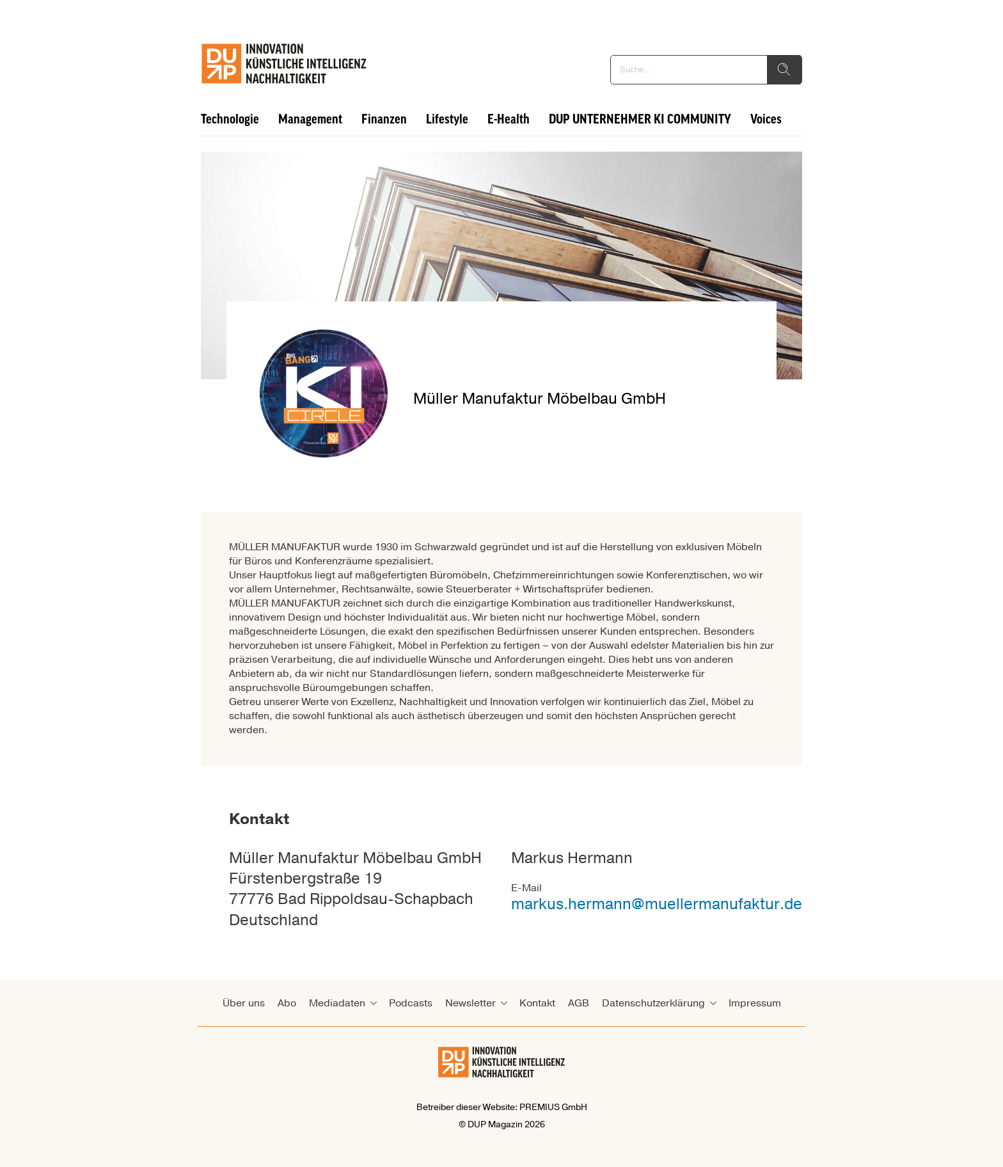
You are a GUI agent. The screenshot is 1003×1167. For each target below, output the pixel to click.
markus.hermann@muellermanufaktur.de (656, 904)
